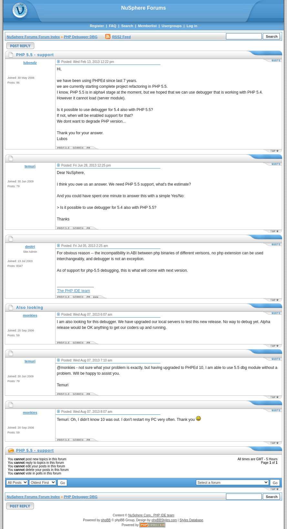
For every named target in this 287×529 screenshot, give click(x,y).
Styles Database (191, 520)
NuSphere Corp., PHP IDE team (151, 515)
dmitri (30, 247)
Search (127, 26)
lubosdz (30, 63)
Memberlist (147, 26)
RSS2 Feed (117, 37)
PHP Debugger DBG (80, 37)
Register (97, 26)
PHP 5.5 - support (35, 450)
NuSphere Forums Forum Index (33, 37)
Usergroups (172, 26)
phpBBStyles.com (164, 520)
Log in (192, 26)
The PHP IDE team (73, 291)
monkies (30, 315)
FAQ (112, 26)
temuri (30, 166)
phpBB (106, 520)
